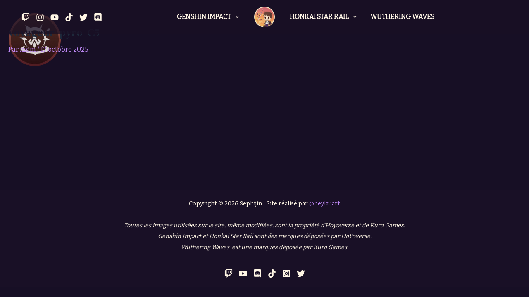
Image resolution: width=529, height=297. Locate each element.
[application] (235, 17)
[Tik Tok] (69, 17)
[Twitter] (83, 17)
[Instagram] (40, 17)
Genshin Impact (208, 17)
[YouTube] (54, 17)
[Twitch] (25, 17)
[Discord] (98, 17)
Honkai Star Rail (323, 17)
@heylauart (324, 203)
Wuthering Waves (402, 17)
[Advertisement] (185, 128)
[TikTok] (272, 273)
